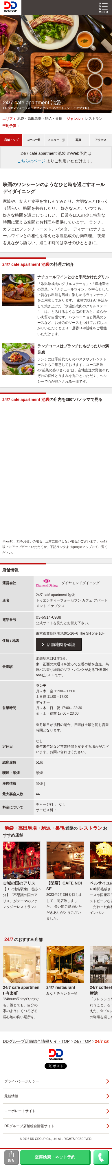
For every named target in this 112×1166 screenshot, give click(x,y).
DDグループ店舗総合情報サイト (29, 1126)
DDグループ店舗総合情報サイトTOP (36, 1041)
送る (11, 1160)
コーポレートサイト (20, 1111)
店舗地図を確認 (61, 644)
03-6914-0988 (48, 617)
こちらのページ (31, 161)
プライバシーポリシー (21, 1081)
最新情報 (11, 1096)
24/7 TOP (82, 1041)
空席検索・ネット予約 (55, 1157)
